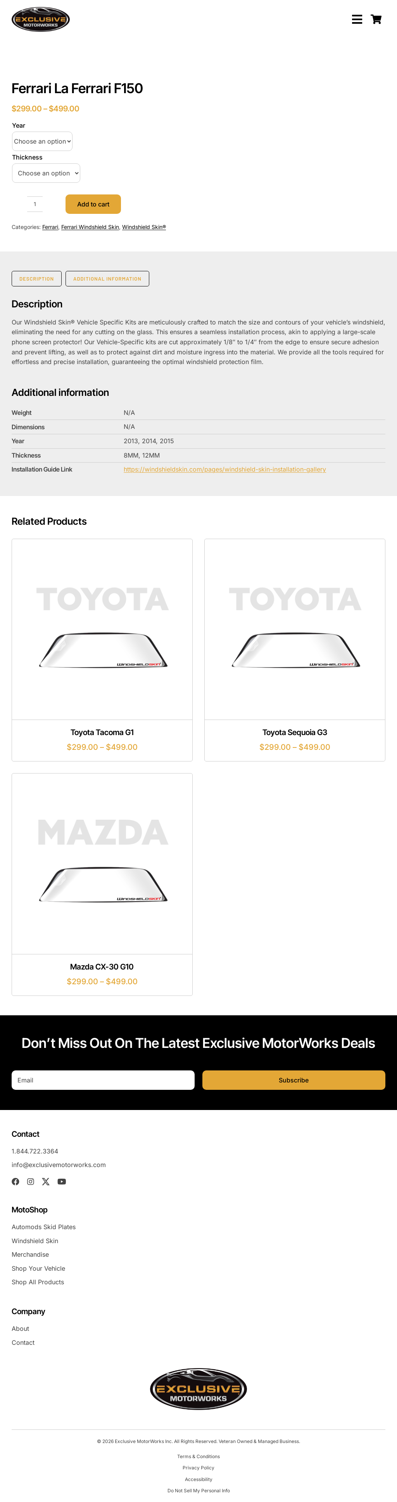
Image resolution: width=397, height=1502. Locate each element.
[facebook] (15, 1182)
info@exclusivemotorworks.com (59, 1165)
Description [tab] (36, 279)
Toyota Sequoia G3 (294, 732)
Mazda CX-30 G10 (102, 966)
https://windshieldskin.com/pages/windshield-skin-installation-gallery (225, 469)
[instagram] (30, 1182)
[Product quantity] (35, 204)
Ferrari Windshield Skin (90, 227)
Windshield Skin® (144, 227)
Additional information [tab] (107, 279)
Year (18, 125)
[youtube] (61, 1182)
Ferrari (50, 227)
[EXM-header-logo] (41, 10)
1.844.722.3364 (35, 1151)
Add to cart (93, 204)
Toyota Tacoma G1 (102, 732)
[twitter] (46, 1182)
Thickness (27, 157)
